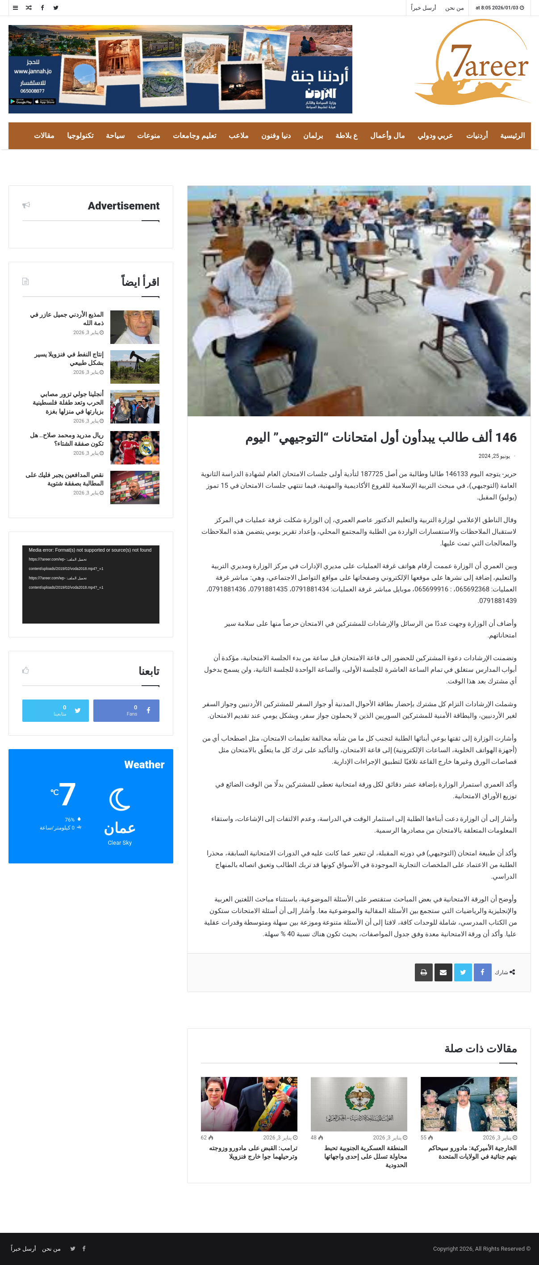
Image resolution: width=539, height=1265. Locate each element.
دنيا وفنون (276, 135)
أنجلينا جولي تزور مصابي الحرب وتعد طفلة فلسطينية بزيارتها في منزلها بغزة (68, 402)
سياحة (115, 135)
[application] (91, 584)
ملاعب (239, 135)
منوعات (148, 135)
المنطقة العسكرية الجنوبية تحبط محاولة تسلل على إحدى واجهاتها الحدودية (365, 1156)
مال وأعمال (387, 135)
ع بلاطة (346, 135)
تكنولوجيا (80, 135)
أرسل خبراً (423, 7)
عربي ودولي (436, 135)
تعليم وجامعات (194, 135)
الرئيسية (512, 135)
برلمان (313, 135)
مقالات (44, 135)
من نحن (454, 7)
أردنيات (477, 135)
